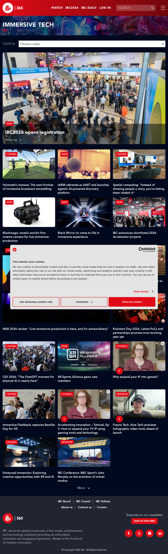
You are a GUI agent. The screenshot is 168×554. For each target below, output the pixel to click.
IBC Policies (103, 501)
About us (67, 507)
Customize (84, 301)
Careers (102, 507)
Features (11, 154)
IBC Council (83, 501)
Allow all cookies (132, 301)
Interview (122, 394)
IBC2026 (72, 8)
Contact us (85, 507)
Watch (57, 8)
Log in (105, 8)
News (9, 123)
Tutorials (122, 346)
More (81, 488)
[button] (162, 8)
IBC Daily (89, 8)
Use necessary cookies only (36, 301)
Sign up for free (144, 521)
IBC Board (64, 501)
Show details (141, 291)
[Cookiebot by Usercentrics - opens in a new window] (141, 249)
